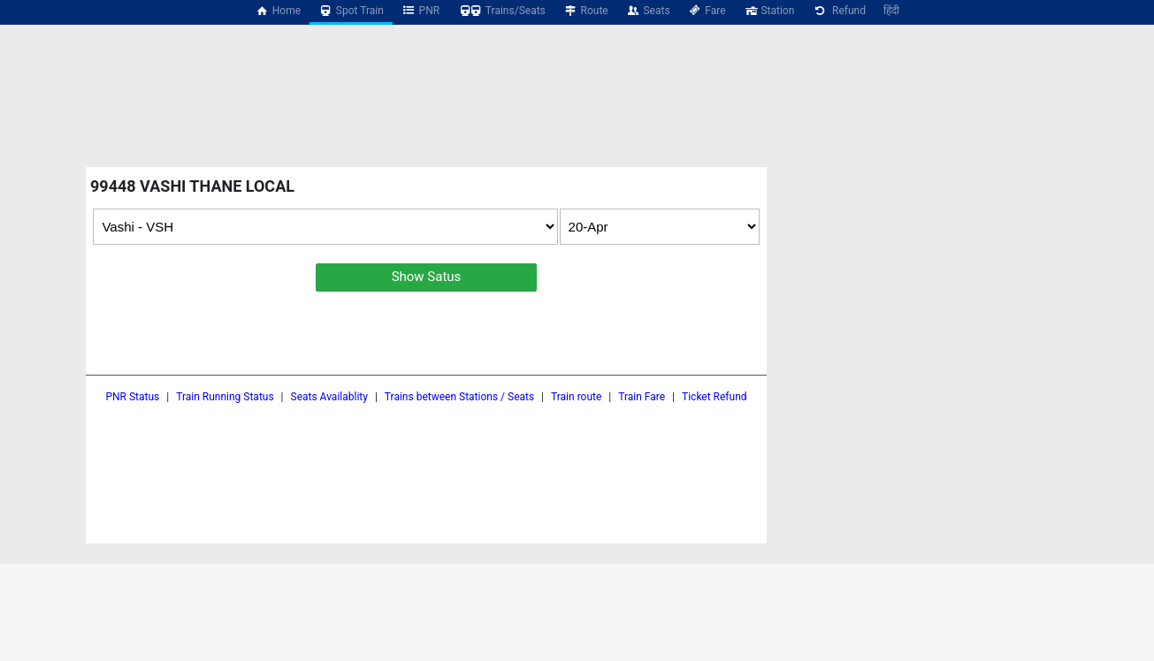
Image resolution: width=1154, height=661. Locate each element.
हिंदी (891, 10)
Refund (839, 10)
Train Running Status (224, 397)
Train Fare (641, 397)
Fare (707, 10)
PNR (420, 10)
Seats (648, 10)
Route (585, 10)
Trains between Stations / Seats (459, 397)
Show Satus (427, 277)
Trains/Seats (501, 10)
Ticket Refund (714, 397)
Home (278, 10)
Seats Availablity (329, 397)
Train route (576, 397)
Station (769, 10)
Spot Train (351, 10)
